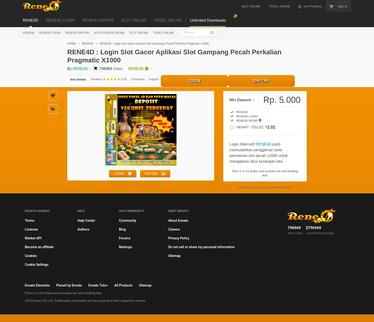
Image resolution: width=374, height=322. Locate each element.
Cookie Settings (36, 265)
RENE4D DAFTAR (98, 20)
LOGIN (194, 81)
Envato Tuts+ (98, 285)
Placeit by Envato (69, 285)
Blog (122, 229)
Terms (29, 220)
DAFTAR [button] (151, 174)
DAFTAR (261, 81)
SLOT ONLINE (133, 20)
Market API (33, 238)
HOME (71, 43)
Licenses (31, 229)
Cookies (31, 256)
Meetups (125, 247)
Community (127, 220)
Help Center (86, 220)
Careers (174, 229)
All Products (123, 285)
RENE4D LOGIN (60, 20)
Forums (124, 238)
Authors (83, 229)
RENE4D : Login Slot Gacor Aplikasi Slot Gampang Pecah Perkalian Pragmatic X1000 (154, 43)
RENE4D (30, 20)
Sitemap (174, 256)
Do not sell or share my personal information (201, 247)
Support (154, 79)
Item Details (78, 79)
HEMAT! (256, 127)
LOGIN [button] (119, 174)
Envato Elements (37, 285)
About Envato (178, 220)
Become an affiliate (39, 247)
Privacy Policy (178, 238)
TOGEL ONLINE (168, 20)
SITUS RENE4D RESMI (109, 33)
